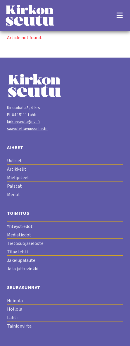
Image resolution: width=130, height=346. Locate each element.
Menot (13, 194)
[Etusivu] (29, 15)
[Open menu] (119, 15)
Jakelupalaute (21, 260)
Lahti (12, 317)
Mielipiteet (18, 177)
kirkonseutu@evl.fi (23, 122)
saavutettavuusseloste (27, 129)
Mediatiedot (19, 235)
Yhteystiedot (20, 226)
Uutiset (14, 161)
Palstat (14, 186)
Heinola (15, 300)
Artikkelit (16, 169)
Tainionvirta (19, 326)
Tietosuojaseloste (25, 243)
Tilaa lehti (17, 252)
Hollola (14, 309)
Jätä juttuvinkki (22, 269)
